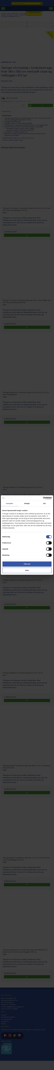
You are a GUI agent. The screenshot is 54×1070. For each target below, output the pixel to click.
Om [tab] (44, 503)
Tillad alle (27, 564)
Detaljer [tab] (27, 503)
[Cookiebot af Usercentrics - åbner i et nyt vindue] (43, 498)
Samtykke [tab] (9, 503)
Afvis (27, 570)
